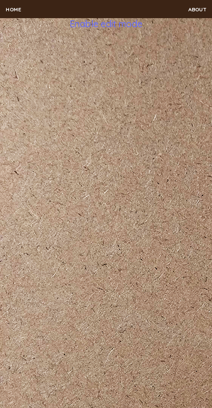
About (197, 9)
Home (13, 9)
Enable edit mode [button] (106, 23)
